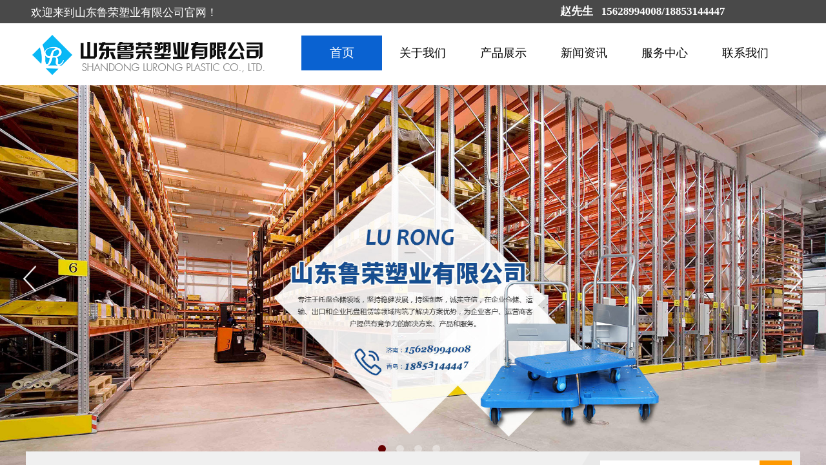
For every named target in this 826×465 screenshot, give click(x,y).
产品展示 (503, 52)
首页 (342, 52)
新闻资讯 (584, 52)
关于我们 (422, 52)
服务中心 (664, 52)
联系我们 (745, 52)
